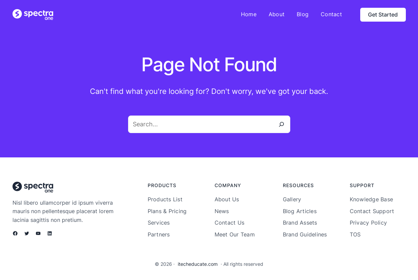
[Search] (281, 124)
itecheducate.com (198, 264)
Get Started (383, 14)
